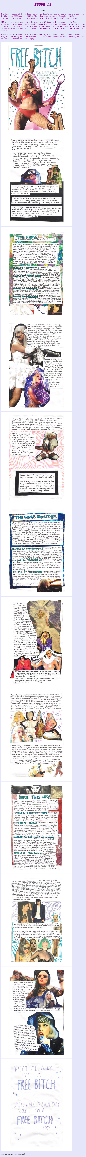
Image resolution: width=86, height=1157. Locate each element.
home (43, 10)
